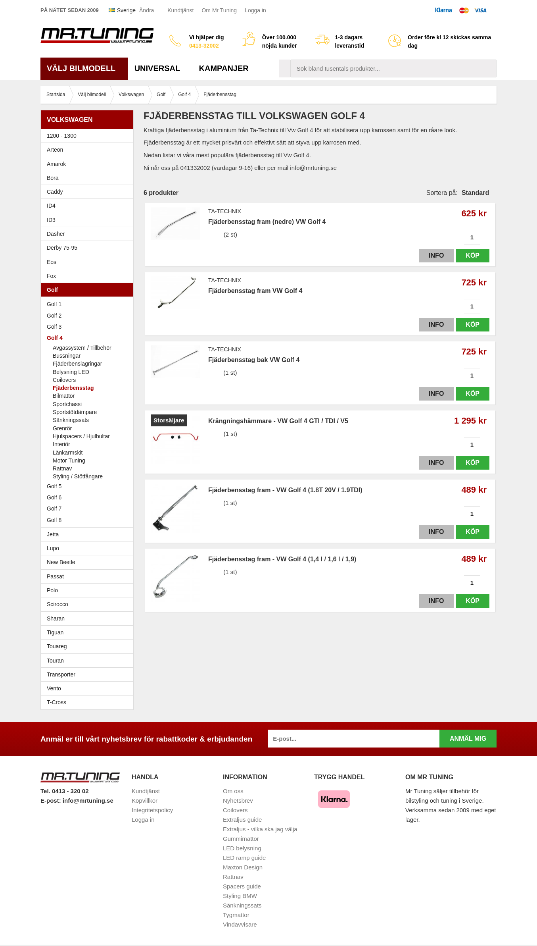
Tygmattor (236, 914)
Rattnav (62, 468)
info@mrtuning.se (88, 800)
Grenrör (62, 428)
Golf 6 (89, 497)
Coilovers (64, 380)
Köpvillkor (144, 800)
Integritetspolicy (152, 810)
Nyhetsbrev (238, 800)
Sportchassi (67, 404)
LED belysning (242, 848)
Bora (89, 178)
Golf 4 (89, 338)
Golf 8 (54, 520)
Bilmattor (64, 396)
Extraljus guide (242, 819)
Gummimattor (241, 838)
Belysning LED (71, 372)
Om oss (233, 791)
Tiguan (89, 632)
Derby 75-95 (89, 248)
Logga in (255, 10)
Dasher (89, 234)
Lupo (89, 548)
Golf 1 (89, 304)
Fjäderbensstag (73, 388)
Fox (89, 276)
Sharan (89, 618)
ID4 (51, 205)
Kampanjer (224, 68)
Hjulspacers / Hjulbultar (81, 436)
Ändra (146, 10)
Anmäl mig (468, 738)
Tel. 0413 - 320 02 (64, 791)
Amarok (56, 164)
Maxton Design (243, 867)
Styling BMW (240, 895)
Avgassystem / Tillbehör (82, 348)
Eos (89, 262)
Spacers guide (242, 886)
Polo (89, 590)
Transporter (89, 674)
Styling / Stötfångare (78, 476)
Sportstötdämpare (75, 412)
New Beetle (89, 562)
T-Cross (56, 702)
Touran (89, 660)
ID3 (51, 220)
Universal (160, 68)
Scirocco (89, 604)
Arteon (55, 149)
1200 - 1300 (62, 136)
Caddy (89, 192)
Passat (89, 576)
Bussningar (67, 356)
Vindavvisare (240, 924)
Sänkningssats (71, 420)
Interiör (61, 444)
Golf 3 (89, 327)
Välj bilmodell (84, 68)
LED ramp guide (244, 857)
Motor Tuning (92, 460)
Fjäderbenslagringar (77, 363)
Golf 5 (89, 486)
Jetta (89, 534)
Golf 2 (89, 315)
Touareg (57, 646)
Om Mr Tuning (219, 10)
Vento (89, 688)
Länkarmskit (67, 452)
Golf (89, 290)
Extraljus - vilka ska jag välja (260, 829)
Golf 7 (89, 508)
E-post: (51, 800)
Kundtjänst (180, 10)
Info (436, 255)
